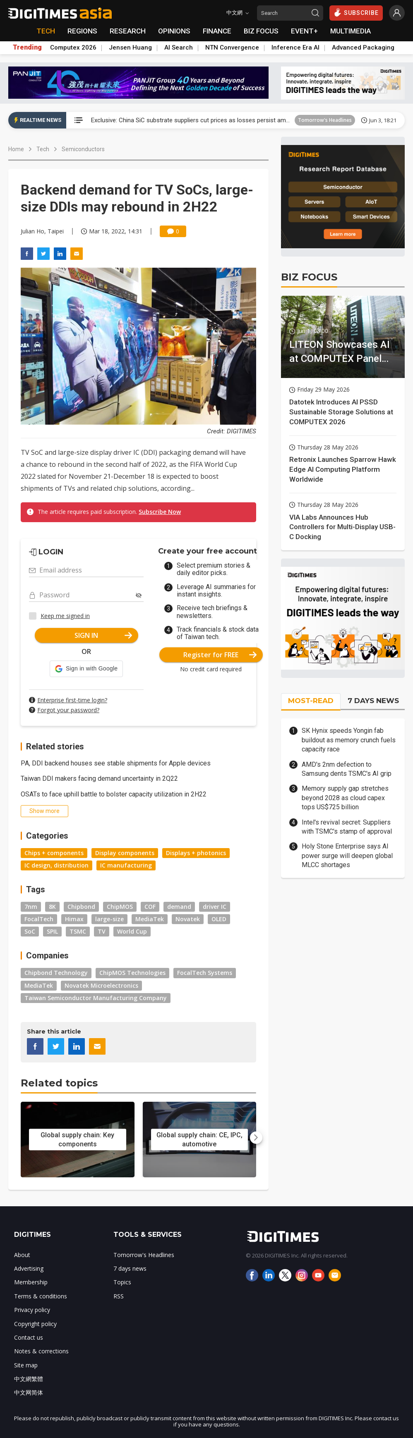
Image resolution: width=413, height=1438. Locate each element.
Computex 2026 (73, 47)
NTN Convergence (232, 47)
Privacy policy (32, 1310)
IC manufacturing (126, 865)
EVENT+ (304, 31)
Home (16, 149)
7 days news (129, 1268)
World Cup (132, 931)
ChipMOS (120, 906)
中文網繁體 (28, 1379)
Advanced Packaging (363, 47)
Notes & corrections (41, 1351)
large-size (109, 919)
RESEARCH (128, 31)
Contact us (28, 1337)
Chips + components (54, 853)
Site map (26, 1365)
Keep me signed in (65, 616)
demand (179, 906)
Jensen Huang (130, 47)
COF (150, 906)
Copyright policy (35, 1324)
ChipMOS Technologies (132, 973)
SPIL (52, 931)
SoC (29, 931)
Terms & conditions (40, 1296)
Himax (74, 919)
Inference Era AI (295, 47)
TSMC (78, 931)
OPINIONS (174, 31)
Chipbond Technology (56, 973)
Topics (122, 1282)
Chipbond (81, 906)
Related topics (59, 1083)
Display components (124, 853)
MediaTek (149, 919)
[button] (86, 669)
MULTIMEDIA (350, 31)
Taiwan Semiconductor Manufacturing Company (95, 998)
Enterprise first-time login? (72, 700)
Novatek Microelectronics (101, 985)
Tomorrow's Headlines (325, 120)
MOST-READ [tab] (311, 700)
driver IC (214, 906)
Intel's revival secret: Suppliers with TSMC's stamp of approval (347, 826)
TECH (45, 31)
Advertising (28, 1268)
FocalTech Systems (204, 973)
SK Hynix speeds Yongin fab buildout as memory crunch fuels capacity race (349, 740)
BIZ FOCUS (261, 31)
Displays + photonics (196, 853)
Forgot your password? (68, 710)
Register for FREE (220, 654)
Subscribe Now (160, 512)
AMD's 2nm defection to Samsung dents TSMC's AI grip (346, 769)
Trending (27, 47)
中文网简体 (28, 1392)
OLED (218, 919)
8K (52, 906)
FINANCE (217, 31)
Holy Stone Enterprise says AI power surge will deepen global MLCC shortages (347, 855)
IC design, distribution (56, 865)
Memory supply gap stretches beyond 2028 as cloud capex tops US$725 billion (345, 797)
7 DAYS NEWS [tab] (373, 700)
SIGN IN (103, 635)
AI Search (178, 47)
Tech (42, 149)
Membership (31, 1282)
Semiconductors (83, 149)
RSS (118, 1296)
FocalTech (38, 919)
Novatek (187, 919)
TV (102, 931)
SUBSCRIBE (356, 12)
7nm (30, 906)
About (22, 1255)
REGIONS (82, 31)
